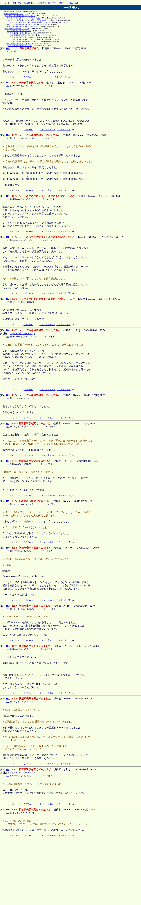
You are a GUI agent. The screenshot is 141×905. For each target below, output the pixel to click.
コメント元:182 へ (47, 745)
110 (7, 252)
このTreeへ (28, 79)
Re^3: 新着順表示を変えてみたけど (19, 31)
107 (8, 209)
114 (7, 829)
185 (8, 751)
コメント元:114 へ (47, 899)
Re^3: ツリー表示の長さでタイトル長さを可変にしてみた (26, 18)
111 (7, 453)
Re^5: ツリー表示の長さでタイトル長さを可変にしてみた (29, 22)
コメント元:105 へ (47, 203)
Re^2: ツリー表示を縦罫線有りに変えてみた (20, 16)
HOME (4, 3)
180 (8, 587)
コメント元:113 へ (47, 581)
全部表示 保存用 (46, 3)
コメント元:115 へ (47, 645)
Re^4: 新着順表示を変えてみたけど (20, 33)
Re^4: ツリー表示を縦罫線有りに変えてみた (23, 26)
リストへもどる (68, 3)
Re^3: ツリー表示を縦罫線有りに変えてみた (22, 24)
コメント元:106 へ (47, 247)
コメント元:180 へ (47, 688)
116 (7, 872)
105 (8, 84)
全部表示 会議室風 (23, 3)
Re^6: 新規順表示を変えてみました (23, 37)
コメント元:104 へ (47, 136)
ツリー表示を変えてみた (10, 11)
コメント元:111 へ (47, 531)
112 (7, 320)
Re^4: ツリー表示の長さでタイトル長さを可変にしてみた (27, 20)
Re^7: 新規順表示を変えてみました (25, 39)
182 (8, 650)
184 (8, 694)
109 (8, 424)
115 (7, 536)
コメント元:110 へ (47, 347)
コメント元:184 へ (47, 823)
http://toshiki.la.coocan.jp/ (22, 356)
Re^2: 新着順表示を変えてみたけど (17, 28)
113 (7, 493)
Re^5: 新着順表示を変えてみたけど (22, 35)
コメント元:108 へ (47, 448)
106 (8, 142)
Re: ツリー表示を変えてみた (13, 14)
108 (8, 353)
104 (8, 48)
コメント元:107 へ (47, 314)
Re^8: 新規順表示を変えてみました (26, 41)
